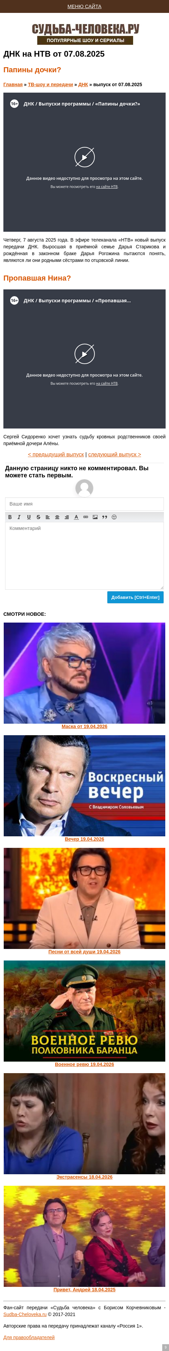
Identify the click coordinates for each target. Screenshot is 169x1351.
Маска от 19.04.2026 (84, 726)
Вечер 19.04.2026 (84, 839)
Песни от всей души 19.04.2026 (84, 951)
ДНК (83, 84)
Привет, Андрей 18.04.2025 (84, 1289)
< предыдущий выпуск (56, 454)
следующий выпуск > (114, 454)
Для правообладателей (29, 1337)
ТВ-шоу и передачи (50, 84)
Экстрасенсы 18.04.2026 (85, 1177)
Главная (13, 84)
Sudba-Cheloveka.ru (25, 1314)
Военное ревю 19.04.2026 (84, 1064)
